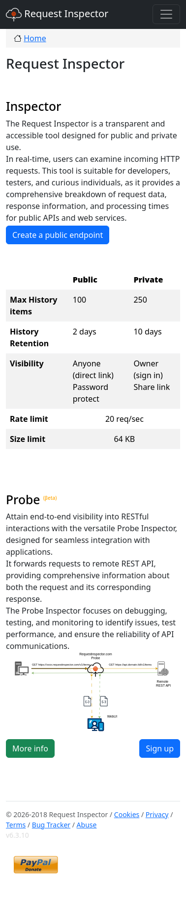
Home (35, 38)
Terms (16, 824)
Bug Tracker (51, 824)
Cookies (126, 814)
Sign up (160, 748)
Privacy (157, 814)
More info (30, 748)
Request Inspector (57, 15)
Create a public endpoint (57, 235)
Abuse (87, 824)
